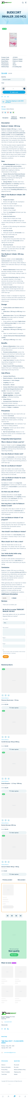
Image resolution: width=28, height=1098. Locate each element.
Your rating (5, 619)
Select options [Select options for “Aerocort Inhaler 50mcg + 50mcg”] (15, 874)
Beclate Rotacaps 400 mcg (8, 825)
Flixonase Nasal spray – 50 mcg (9, 700)
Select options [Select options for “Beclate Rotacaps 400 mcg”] (15, 832)
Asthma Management (9, 164)
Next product (21, 880)
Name (4, 637)
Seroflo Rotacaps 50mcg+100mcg (10, 741)
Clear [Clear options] (2, 83)
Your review (6, 627)
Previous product (7, 880)
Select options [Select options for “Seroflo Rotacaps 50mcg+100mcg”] (15, 749)
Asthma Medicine (10, 109)
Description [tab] (5, 118)
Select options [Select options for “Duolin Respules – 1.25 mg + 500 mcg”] (15, 791)
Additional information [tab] (14, 117)
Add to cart (15, 92)
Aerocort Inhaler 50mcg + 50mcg (10, 866)
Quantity (3, 77)
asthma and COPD (20, 572)
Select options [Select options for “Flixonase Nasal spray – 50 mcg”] (15, 707)
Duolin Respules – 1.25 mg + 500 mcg (11, 783)
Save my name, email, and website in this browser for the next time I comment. (14, 652)
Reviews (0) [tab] (22, 118)
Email (4, 643)
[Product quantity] (14, 88)
